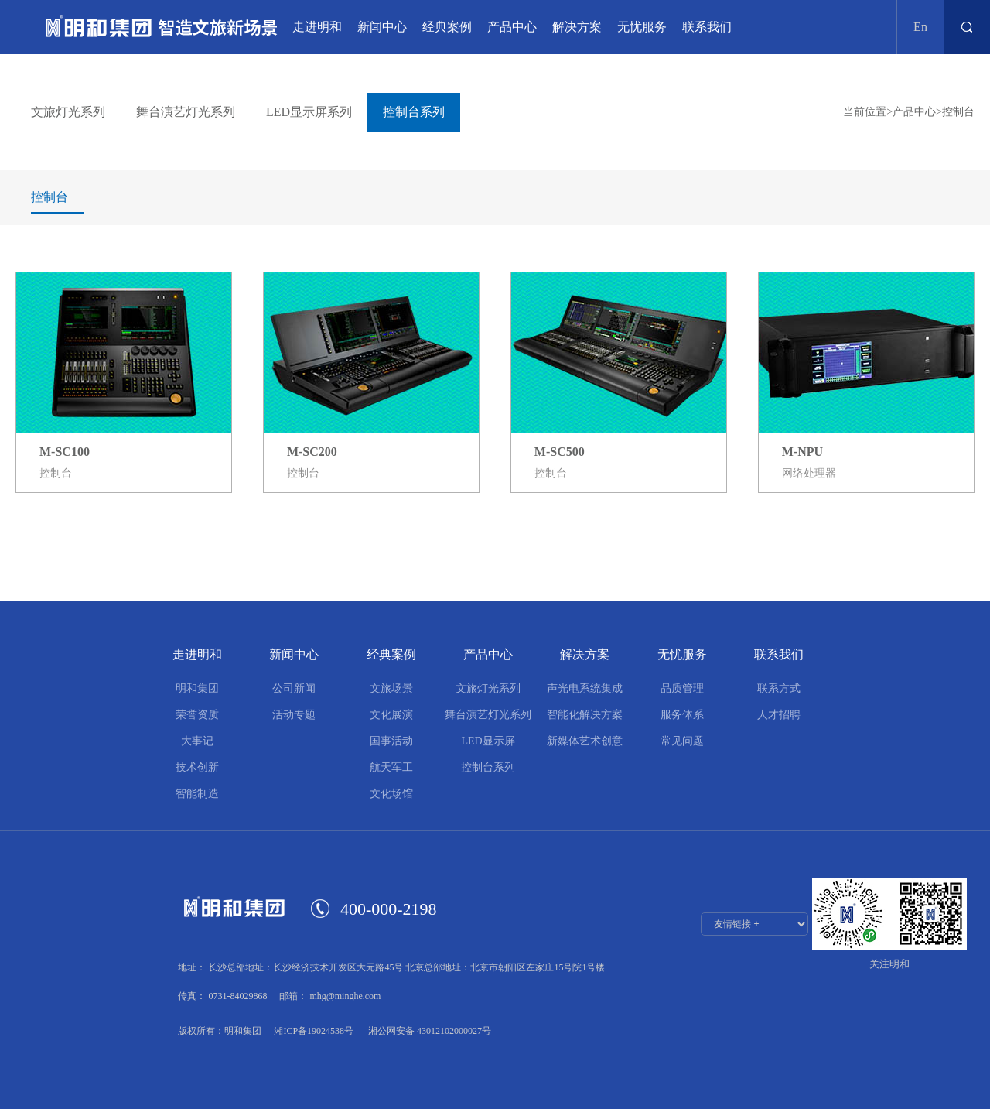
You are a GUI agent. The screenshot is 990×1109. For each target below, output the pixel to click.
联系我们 (707, 26)
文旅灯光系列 (488, 688)
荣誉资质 (197, 715)
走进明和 (317, 26)
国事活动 (391, 741)
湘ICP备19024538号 (313, 1030)
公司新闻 (294, 688)
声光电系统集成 (585, 688)
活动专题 (294, 715)
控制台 (958, 112)
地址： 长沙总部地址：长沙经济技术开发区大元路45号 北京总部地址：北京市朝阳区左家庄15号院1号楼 (391, 967)
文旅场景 (391, 688)
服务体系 (682, 715)
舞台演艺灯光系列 (488, 715)
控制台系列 (488, 767)
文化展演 (391, 715)
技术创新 (197, 767)
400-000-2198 (388, 909)
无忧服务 (642, 26)
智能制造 (197, 793)
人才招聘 (779, 715)
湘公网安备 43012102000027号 (428, 1030)
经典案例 (447, 26)
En (920, 26)
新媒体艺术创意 (585, 741)
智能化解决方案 (585, 715)
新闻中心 (382, 26)
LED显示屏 (487, 741)
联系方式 (779, 688)
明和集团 (197, 688)
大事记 (197, 741)
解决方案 (577, 26)
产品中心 (512, 26)
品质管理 (682, 688)
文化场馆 (391, 793)
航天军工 (391, 767)
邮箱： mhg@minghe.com (330, 996)
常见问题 (682, 741)
